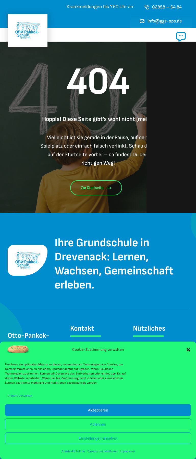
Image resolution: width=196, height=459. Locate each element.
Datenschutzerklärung (102, 451)
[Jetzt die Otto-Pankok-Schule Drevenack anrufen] (163, 7)
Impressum (127, 451)
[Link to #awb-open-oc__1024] (181, 37)
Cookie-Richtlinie (73, 451)
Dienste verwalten (20, 396)
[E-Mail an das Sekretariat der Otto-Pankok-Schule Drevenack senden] (161, 21)
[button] (188, 349)
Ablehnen (98, 424)
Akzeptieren (98, 410)
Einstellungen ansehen (98, 438)
